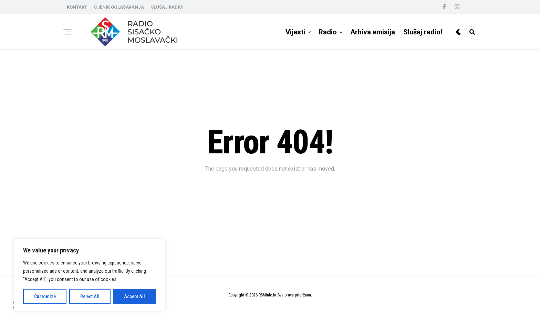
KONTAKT (77, 7)
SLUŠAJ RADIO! (167, 7)
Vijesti (295, 32)
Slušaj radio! (422, 32)
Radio (328, 32)
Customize (45, 296)
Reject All (90, 296)
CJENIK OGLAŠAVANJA (119, 7)
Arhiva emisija (372, 32)
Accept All (134, 296)
